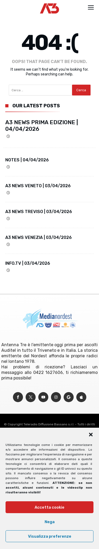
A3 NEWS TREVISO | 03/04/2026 (38, 211)
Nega (50, 521)
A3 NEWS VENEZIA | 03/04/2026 (38, 237)
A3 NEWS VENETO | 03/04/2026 (38, 185)
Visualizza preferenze (49, 536)
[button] (90, 434)
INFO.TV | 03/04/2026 (27, 263)
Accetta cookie (49, 507)
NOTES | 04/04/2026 (27, 159)
